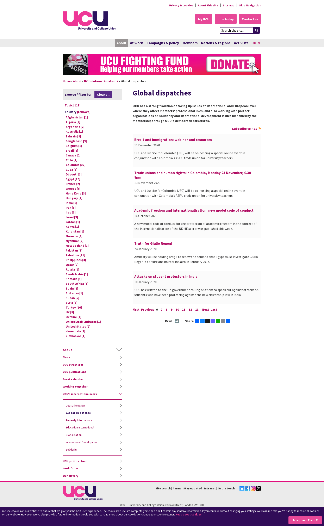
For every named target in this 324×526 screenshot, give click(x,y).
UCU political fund (75, 461)
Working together (75, 387)
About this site (207, 5)
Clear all (103, 94)
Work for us (71, 468)
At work (136, 43)
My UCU (203, 19)
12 (190, 309)
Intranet (210, 488)
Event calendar (73, 379)
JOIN (256, 43)
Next (206, 309)
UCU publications (74, 372)
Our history (70, 476)
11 (184, 309)
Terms (177, 488)
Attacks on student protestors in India (166, 276)
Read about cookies (188, 514)
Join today (225, 19)
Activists (241, 43)
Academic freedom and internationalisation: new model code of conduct (194, 210)
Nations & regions (215, 43)
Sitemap (228, 5)
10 (177, 309)
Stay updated (192, 488)
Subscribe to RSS (244, 128)
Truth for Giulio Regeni (153, 243)
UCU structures (73, 364)
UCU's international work (101, 81)
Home (67, 81)
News (66, 357)
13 (197, 309)
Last (214, 309)
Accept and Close (303, 520)
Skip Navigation (250, 5)
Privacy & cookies (180, 5)
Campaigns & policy (163, 43)
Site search (163, 488)
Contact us (250, 19)
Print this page (177, 321)
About (121, 43)
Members (190, 43)
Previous (147, 309)
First (136, 309)
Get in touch (226, 488)
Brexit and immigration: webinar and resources (173, 139)
